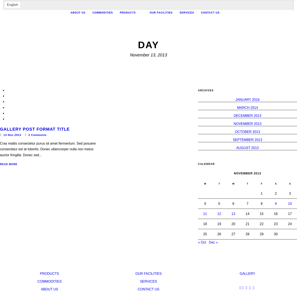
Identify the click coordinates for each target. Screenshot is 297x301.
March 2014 (247, 107)
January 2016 (247, 99)
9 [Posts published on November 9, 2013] (276, 203)
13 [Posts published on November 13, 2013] (233, 214)
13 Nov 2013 (12, 135)
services (187, 12)
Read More (8, 164)
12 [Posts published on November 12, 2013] (219, 214)
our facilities (161, 12)
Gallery (247, 273)
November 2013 (248, 124)
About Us (78, 12)
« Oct (202, 242)
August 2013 (247, 148)
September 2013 (247, 140)
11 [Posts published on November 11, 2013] (205, 214)
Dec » (213, 242)
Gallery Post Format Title (35, 129)
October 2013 (247, 132)
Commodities (102, 12)
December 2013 (247, 116)
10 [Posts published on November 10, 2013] (290, 203)
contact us (210, 12)
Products (128, 12)
